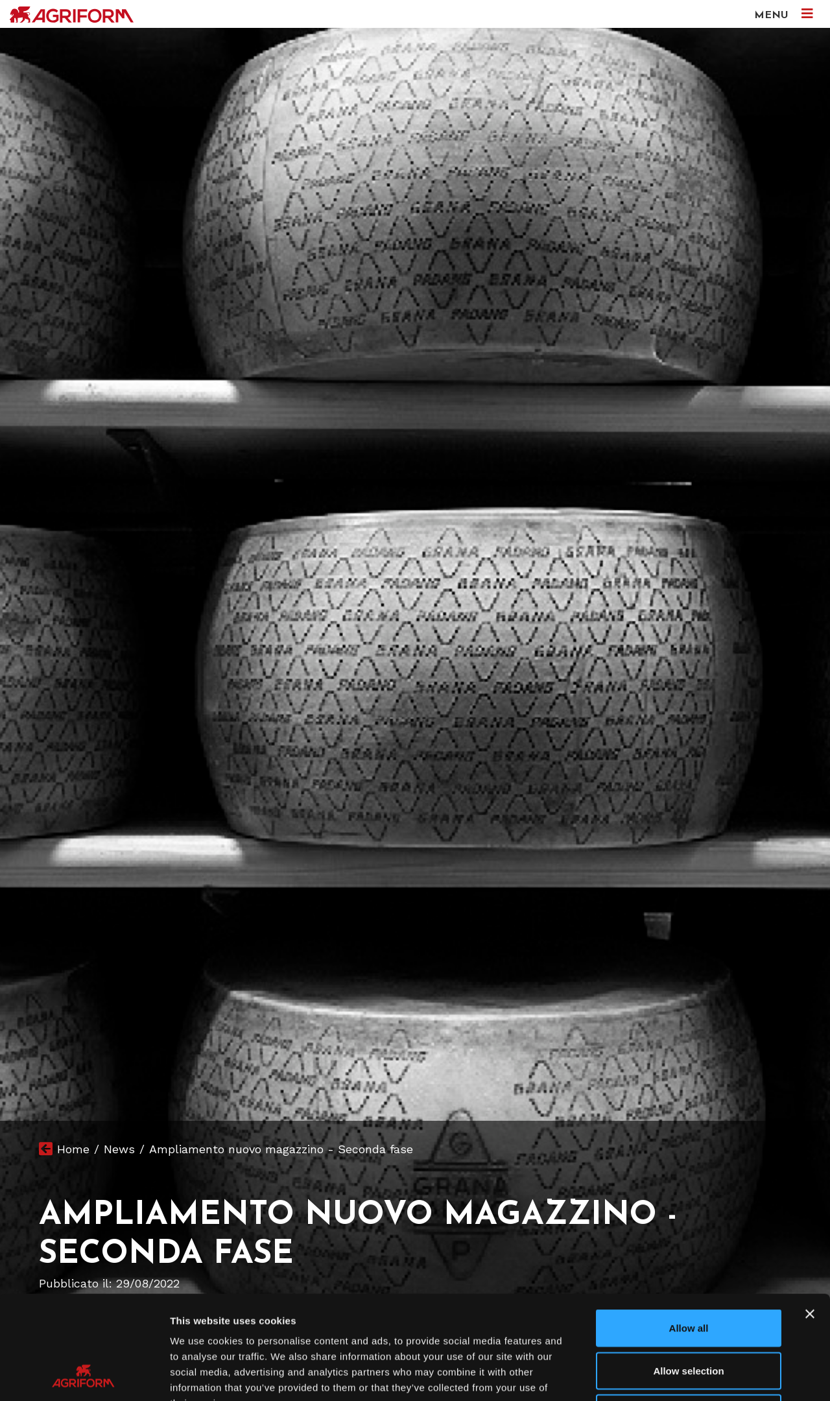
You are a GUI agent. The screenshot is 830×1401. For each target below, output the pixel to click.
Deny (689, 1315)
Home (73, 1149)
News (119, 1149)
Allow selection (688, 1273)
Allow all (689, 1230)
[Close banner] (809, 1216)
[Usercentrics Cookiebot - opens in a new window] (84, 1375)
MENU (783, 14)
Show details (680, 1375)
